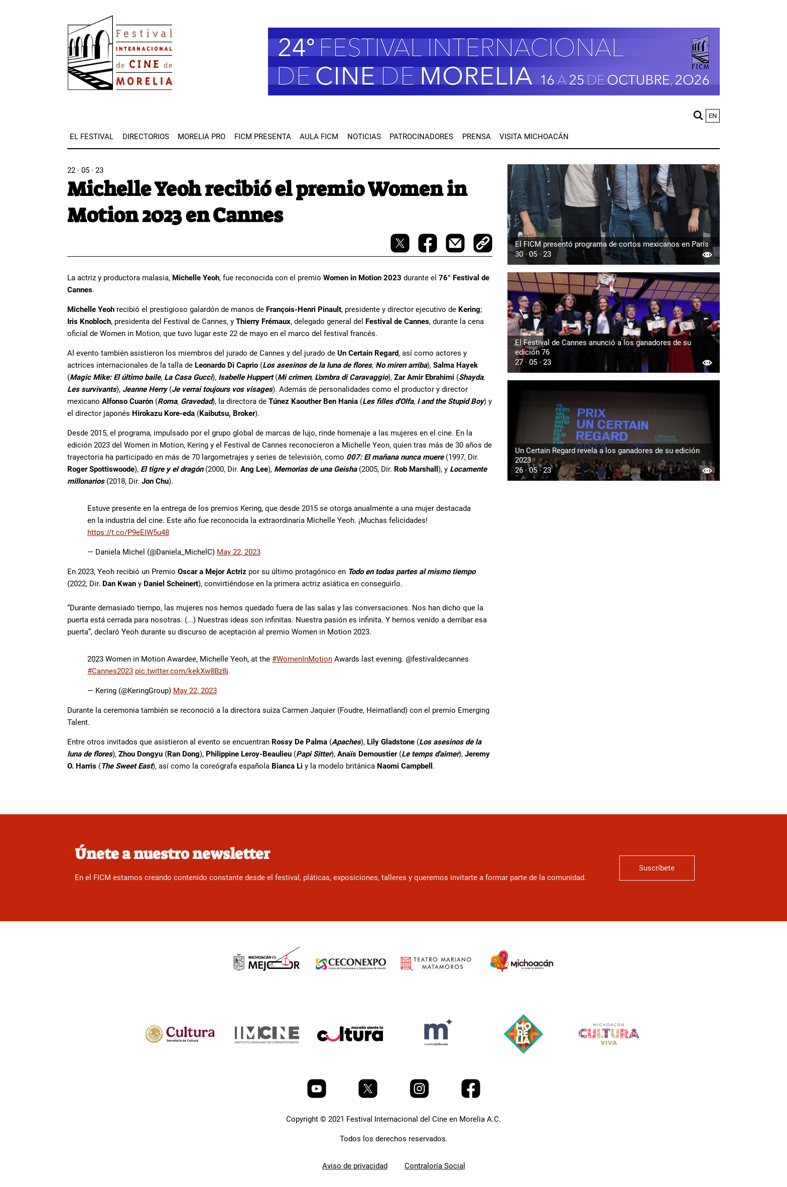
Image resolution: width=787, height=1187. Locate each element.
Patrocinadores (421, 136)
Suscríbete (657, 868)
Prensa (476, 136)
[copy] (482, 244)
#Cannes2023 (110, 671)
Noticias (364, 136)
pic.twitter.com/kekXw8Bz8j (181, 671)
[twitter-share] (401, 250)
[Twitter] (368, 1095)
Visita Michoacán (534, 136)
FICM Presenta (262, 136)
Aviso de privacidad (354, 1165)
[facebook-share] (428, 250)
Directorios (145, 136)
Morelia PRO (201, 136)
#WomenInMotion (302, 659)
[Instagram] (420, 1095)
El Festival (91, 136)
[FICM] (120, 54)
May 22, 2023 (238, 552)
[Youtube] (317, 1095)
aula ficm (319, 136)
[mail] (456, 250)
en (713, 116)
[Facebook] (470, 1095)
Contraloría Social (435, 1165)
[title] (265, 986)
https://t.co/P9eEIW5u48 (128, 532)
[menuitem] (91, 136)
